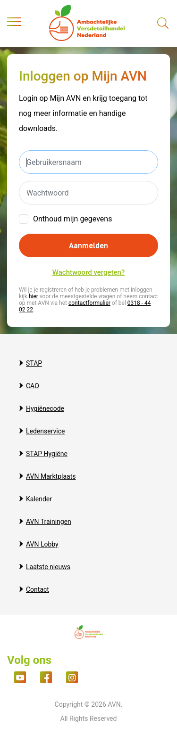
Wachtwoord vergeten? (88, 272)
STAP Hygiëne (46, 453)
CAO (32, 386)
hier (33, 296)
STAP (34, 363)
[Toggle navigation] (14, 23)
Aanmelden (88, 245)
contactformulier (89, 303)
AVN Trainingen (48, 521)
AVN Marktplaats (51, 476)
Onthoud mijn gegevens (72, 218)
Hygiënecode (45, 408)
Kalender (39, 499)
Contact (37, 589)
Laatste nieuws (48, 567)
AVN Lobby (42, 544)
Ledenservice (45, 431)
